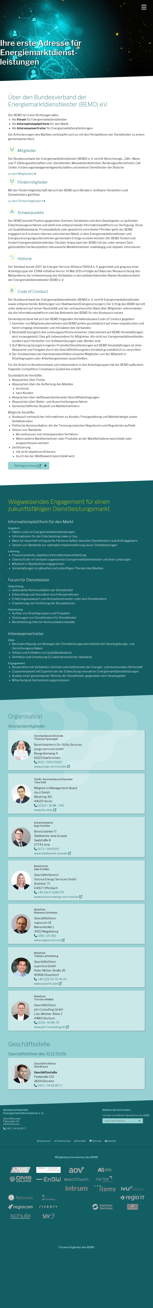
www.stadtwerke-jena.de (50, 853)
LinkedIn (110, 1141)
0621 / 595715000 (48, 762)
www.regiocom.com (47, 940)
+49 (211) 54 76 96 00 (50, 979)
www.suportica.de (46, 983)
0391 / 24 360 (45, 936)
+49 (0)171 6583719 (49, 892)
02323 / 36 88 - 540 (49, 805)
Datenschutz (62, 1141)
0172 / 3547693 (46, 849)
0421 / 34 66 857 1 (48, 1085)
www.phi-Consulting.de (49, 1027)
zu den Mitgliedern (22, 173)
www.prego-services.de (50, 766)
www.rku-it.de (43, 810)
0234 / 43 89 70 (46, 1022)
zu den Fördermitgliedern (26, 201)
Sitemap (95, 1141)
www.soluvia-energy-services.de (56, 896)
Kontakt (80, 1141)
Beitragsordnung (26, 465)
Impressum (44, 1141)
